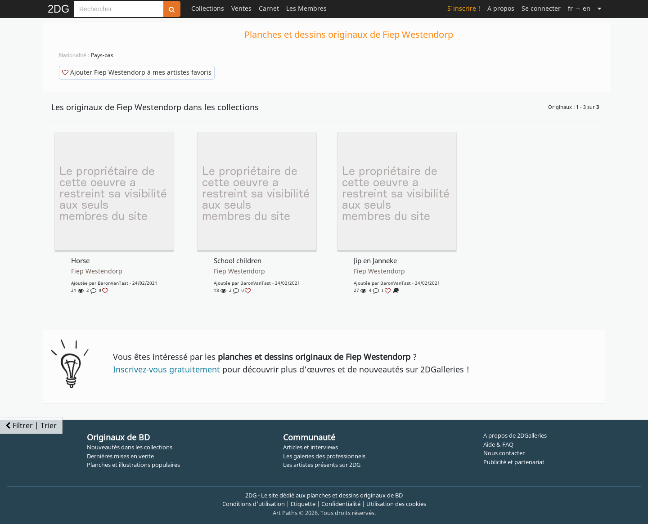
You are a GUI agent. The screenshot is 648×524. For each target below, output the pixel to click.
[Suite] (599, 8)
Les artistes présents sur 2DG (321, 465)
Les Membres (306, 8)
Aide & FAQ (498, 444)
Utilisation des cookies (396, 504)
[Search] (118, 9)
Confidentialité (340, 504)
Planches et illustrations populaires (133, 465)
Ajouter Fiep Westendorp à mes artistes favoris (137, 72)
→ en (579, 8)
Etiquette (303, 504)
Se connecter (541, 8)
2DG (58, 9)
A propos (500, 8)
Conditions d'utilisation (253, 504)
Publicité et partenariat (513, 462)
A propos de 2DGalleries (515, 435)
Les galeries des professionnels (324, 456)
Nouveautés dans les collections (129, 447)
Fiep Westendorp (96, 271)
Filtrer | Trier (31, 425)
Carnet (269, 8)
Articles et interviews (310, 447)
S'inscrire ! (463, 8)
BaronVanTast (113, 283)
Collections (207, 8)
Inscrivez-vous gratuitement (166, 369)
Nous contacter (504, 453)
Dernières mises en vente (120, 456)
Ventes (241, 8)
